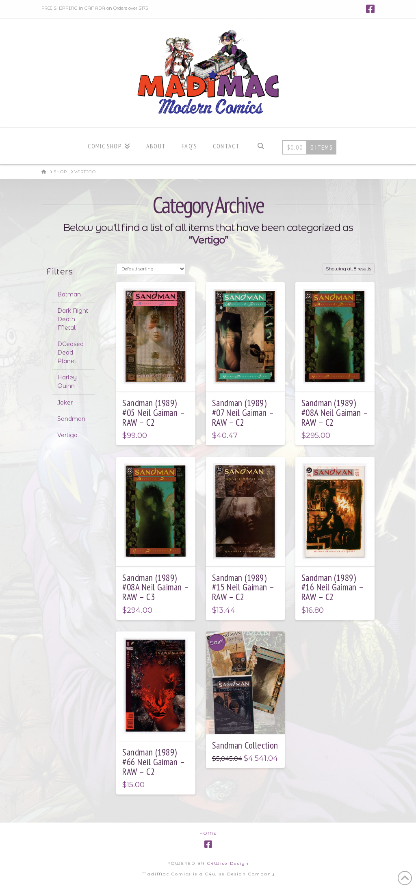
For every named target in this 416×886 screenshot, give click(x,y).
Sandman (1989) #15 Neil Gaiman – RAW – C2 (243, 587)
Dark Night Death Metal (72, 319)
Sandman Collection (245, 745)
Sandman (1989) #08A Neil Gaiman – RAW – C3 (155, 587)
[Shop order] (150, 269)
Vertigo (67, 435)
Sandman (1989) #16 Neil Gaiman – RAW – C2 (332, 587)
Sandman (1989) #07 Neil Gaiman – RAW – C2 (243, 412)
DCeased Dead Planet (70, 352)
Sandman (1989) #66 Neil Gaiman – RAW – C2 (153, 761)
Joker (65, 402)
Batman (69, 294)
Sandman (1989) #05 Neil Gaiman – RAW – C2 (153, 412)
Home (208, 833)
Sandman (71, 418)
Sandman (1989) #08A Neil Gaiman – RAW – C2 (334, 412)
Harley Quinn (67, 382)
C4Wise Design (228, 863)
